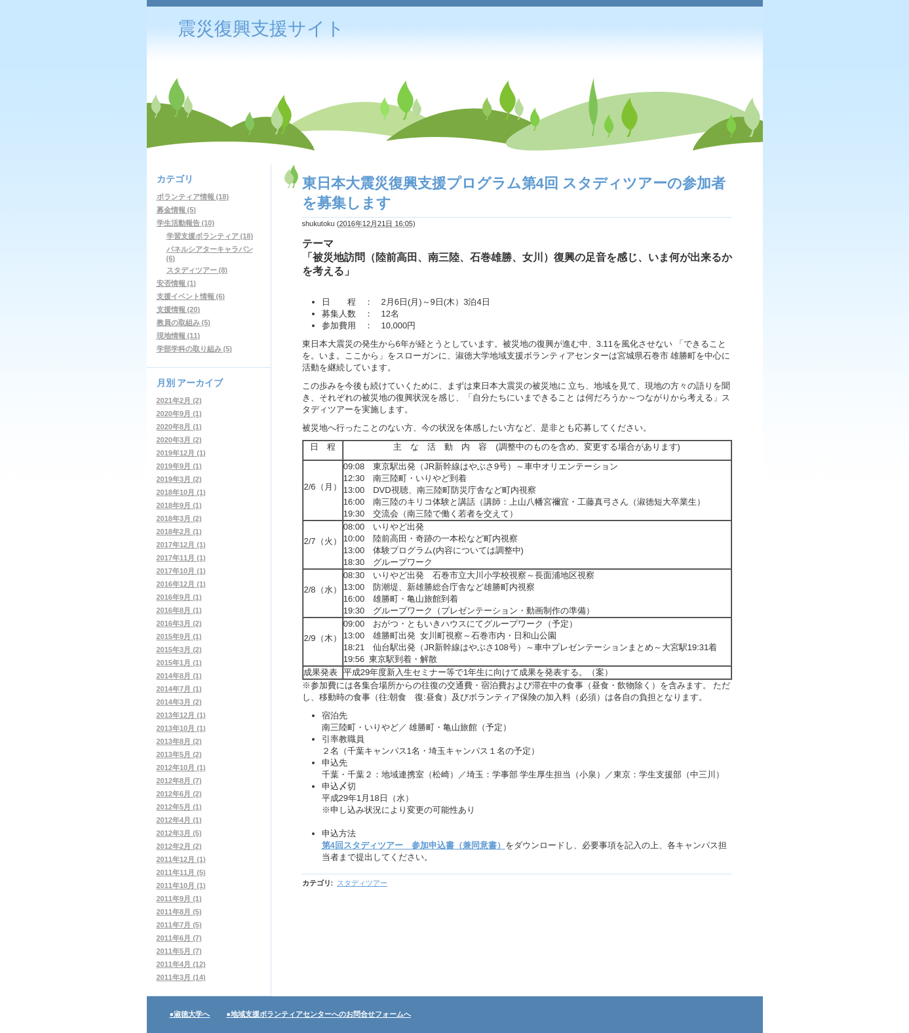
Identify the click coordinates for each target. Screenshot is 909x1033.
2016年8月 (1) (179, 610)
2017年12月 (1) (181, 545)
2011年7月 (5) (179, 925)
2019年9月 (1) (179, 466)
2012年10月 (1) (181, 767)
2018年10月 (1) (181, 492)
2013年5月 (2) (179, 754)
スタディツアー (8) (197, 270)
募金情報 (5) (177, 210)
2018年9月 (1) (179, 505)
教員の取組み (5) (184, 322)
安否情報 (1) (177, 283)
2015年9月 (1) (179, 636)
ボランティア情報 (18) (193, 197)
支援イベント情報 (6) (191, 296)
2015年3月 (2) (179, 649)
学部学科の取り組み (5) (195, 349)
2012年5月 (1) (179, 807)
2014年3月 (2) (179, 702)
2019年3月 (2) (179, 479)
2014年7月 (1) (179, 689)
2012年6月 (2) (179, 794)
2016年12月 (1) (181, 584)
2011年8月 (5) (179, 912)
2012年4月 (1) (179, 820)
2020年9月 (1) (179, 414)
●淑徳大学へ (190, 1014)
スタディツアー (362, 883)
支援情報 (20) (179, 309)
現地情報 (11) (179, 336)
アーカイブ (200, 383)
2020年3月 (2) (179, 440)
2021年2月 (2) (179, 400)
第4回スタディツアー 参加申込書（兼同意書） (413, 845)
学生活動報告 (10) (186, 223)
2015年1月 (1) (179, 663)
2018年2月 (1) (179, 532)
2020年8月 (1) (179, 427)
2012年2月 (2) (179, 846)
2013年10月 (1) (181, 728)
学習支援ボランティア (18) (210, 236)
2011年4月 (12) (181, 964)
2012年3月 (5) (179, 833)
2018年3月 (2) (179, 518)
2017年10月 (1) (181, 571)
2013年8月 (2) (179, 741)
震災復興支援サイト (261, 28)
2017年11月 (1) (181, 558)
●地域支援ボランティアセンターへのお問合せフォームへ (318, 1014)
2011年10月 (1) (181, 885)
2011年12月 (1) (181, 859)
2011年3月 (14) (181, 977)
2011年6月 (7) (179, 938)
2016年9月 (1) (179, 597)
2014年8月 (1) (179, 676)
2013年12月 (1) (181, 715)
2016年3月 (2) (179, 623)
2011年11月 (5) (181, 872)
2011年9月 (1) (179, 899)
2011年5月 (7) (179, 951)
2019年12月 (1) (181, 453)
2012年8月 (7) (179, 781)
